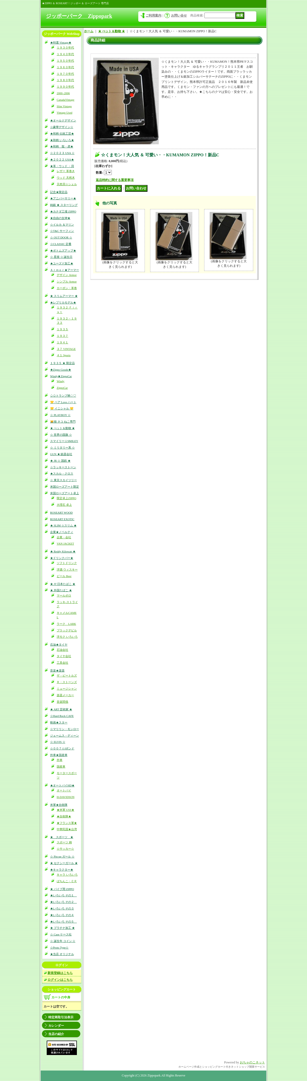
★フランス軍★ (67, 822)
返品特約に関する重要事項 (115, 180)
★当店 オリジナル (62, 954)
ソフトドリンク (67, 563)
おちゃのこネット (252, 1062)
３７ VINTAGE (66, 348)
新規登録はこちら (60, 973)
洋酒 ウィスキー (67, 569)
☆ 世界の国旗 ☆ (61, 434)
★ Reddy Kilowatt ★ (63, 551)
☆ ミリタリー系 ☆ (62, 447)
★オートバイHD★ (62, 785)
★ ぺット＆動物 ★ (62, 428)
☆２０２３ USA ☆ (62, 153)
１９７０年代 (65, 73)
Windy (61, 381)
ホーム (88, 31)
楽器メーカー (65, 695)
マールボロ (64, 595)
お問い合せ (179, 15)
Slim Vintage (64, 106)
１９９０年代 (65, 86)
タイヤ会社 (64, 656)
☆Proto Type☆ (59, 947)
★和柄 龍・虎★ (61, 146)
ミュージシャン (67, 688)
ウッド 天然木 (66, 177)
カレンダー (56, 1025)
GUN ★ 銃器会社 (61, 454)
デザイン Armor (67, 274)
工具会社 (62, 662)
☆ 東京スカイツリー (63, 480)
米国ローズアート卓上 (64, 493)
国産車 (61, 766)
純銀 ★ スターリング (64, 204)
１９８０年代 (65, 80)
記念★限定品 (58, 192)
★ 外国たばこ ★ (61, 590)
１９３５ (62, 329)
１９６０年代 (65, 67)
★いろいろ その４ (62, 915)
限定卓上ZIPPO (66, 498)
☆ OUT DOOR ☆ (61, 237)
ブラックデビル (67, 630)
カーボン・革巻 (67, 288)
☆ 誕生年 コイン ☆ (62, 940)
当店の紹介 (56, 1034)
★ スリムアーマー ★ (64, 295)
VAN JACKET (65, 543)
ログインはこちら (60, 980)
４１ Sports (64, 355)
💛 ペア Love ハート (63, 402)
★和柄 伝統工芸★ (62, 133)
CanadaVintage (65, 99)
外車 (59, 760)
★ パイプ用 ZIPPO (62, 889)
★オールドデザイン (63, 120)
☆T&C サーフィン (62, 230)
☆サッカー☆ (65, 848)
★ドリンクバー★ (61, 558)
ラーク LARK (66, 623)
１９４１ (62, 342)
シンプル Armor (67, 281)
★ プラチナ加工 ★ (62, 927)
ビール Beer (64, 576)
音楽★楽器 (57, 670)
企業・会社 (64, 537)
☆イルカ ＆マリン (62, 224)
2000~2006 (63, 93)
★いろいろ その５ (63, 921)
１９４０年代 (65, 54)
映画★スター (58, 722)
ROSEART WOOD (61, 512)
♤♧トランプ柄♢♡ (63, 395)
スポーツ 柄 (64, 842)
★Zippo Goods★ (60, 369)
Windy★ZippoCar (61, 376)
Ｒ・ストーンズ (67, 682)
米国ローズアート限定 (64, 486)
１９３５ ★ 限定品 (62, 363)
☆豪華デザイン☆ (61, 127)
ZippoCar (62, 387)
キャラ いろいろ (67, 874)
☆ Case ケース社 (61, 934)
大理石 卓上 (64, 504)
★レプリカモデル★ (63, 302)
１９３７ (62, 335)
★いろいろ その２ (63, 901)
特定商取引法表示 (60, 1017)
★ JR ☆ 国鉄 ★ (60, 460)
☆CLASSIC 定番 (60, 244)
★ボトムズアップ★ (63, 250)
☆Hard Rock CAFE (62, 715)
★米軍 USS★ (65, 809)
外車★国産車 (58, 755)
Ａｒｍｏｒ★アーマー (64, 269)
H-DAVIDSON (66, 796)
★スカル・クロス (61, 473)
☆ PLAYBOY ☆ (60, 415)
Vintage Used (64, 112)
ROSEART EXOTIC (62, 519)
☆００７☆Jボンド (62, 748)
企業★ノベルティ (61, 532)
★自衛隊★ (64, 816)
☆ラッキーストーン (63, 467)
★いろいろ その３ (62, 908)
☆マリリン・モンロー (64, 729)
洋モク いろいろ (67, 636)
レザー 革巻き (66, 171)
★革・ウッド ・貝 (62, 166)
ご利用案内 (153, 15)
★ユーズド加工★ (61, 263)
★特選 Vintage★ (60, 42)
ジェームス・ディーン (64, 735)
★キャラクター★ (61, 869)
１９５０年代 (65, 60)
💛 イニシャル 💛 (61, 408)
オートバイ (64, 790)
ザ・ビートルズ (67, 675)
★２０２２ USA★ (62, 159)
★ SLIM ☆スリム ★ (63, 525)
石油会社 (62, 649)
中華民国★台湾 (67, 829)
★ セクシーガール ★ (64, 863)
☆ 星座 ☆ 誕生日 (61, 256)
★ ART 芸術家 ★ (61, 709)
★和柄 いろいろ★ (62, 140)
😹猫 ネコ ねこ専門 (63, 421)
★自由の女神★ (60, 218)
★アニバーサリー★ (63, 198)
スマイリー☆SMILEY (64, 441)
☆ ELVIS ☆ (57, 741)
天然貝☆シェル (67, 184)
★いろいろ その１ (63, 895)
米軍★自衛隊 (58, 804)
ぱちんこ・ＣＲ (67, 881)
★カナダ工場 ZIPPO (63, 211)
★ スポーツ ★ (61, 837)
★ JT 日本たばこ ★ (62, 583)
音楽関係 (62, 701)
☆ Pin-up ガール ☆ (62, 856)
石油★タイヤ (58, 644)
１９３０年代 (65, 47)
